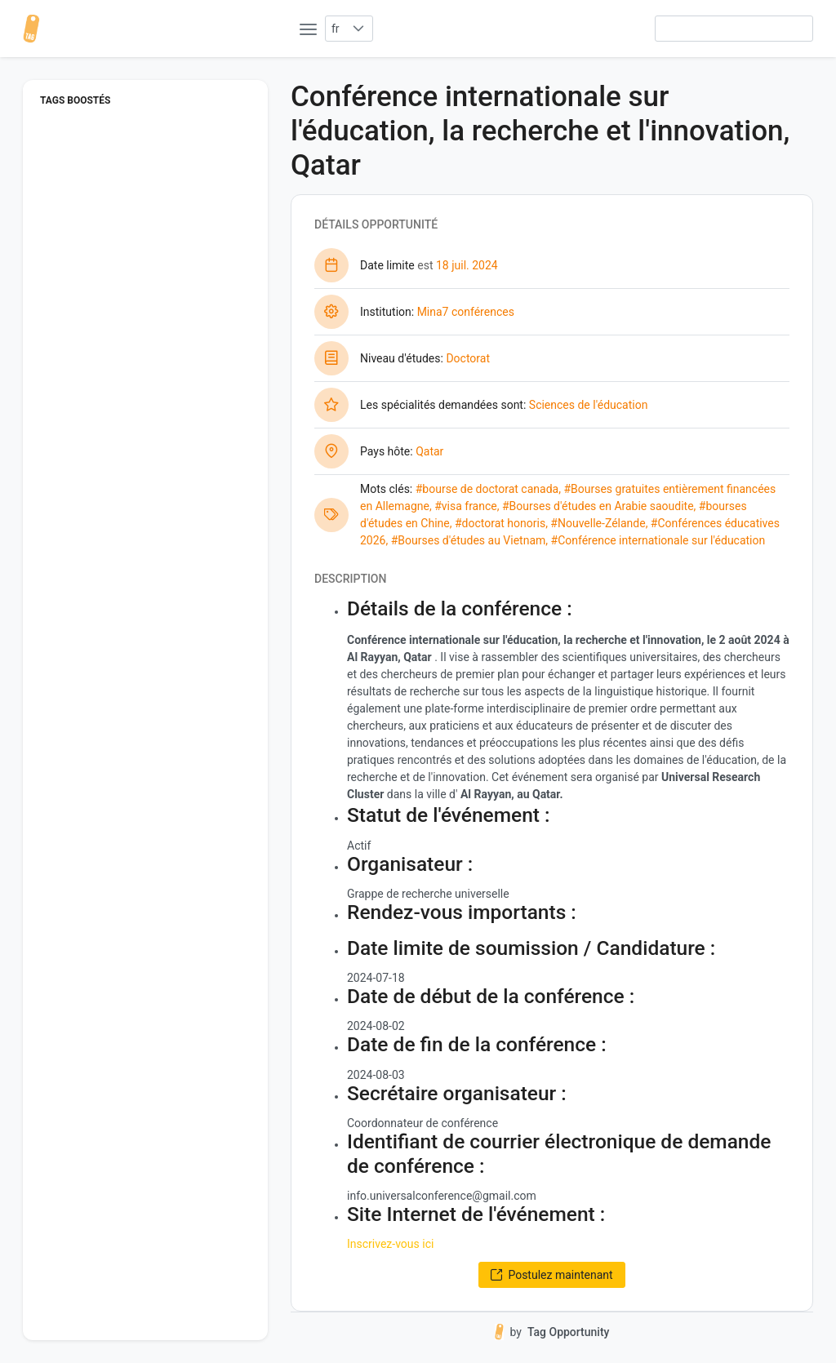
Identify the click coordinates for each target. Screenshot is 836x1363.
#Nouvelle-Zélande (597, 523)
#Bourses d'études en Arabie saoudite (598, 506)
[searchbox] (734, 29)
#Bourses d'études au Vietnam (468, 540)
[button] (358, 28)
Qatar (429, 451)
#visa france (465, 506)
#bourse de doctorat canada (487, 488)
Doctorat (468, 358)
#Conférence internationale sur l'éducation (658, 540)
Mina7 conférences (465, 311)
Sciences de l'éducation (588, 404)
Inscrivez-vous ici (390, 1243)
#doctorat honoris (500, 523)
